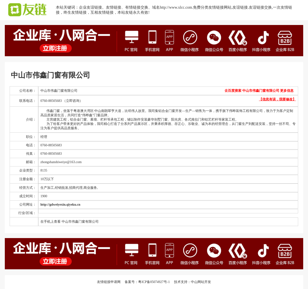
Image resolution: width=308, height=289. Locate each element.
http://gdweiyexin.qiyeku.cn (60, 204)
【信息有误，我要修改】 (277, 99)
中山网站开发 (201, 282)
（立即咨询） (73, 101)
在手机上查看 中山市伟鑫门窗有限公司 (69, 221)
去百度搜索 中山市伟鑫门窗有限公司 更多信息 (259, 90)
